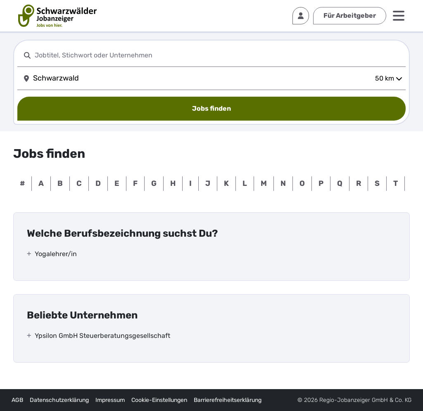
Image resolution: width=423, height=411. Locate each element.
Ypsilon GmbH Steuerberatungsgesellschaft (102, 336)
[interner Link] (57, 16)
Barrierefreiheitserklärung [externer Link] (227, 400)
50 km (388, 78)
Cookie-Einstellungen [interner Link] (159, 400)
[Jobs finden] (211, 109)
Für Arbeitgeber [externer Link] (349, 15)
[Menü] (398, 16)
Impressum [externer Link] (110, 400)
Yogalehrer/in (56, 254)
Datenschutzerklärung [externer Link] (59, 400)
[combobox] (218, 55)
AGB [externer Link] (17, 400)
